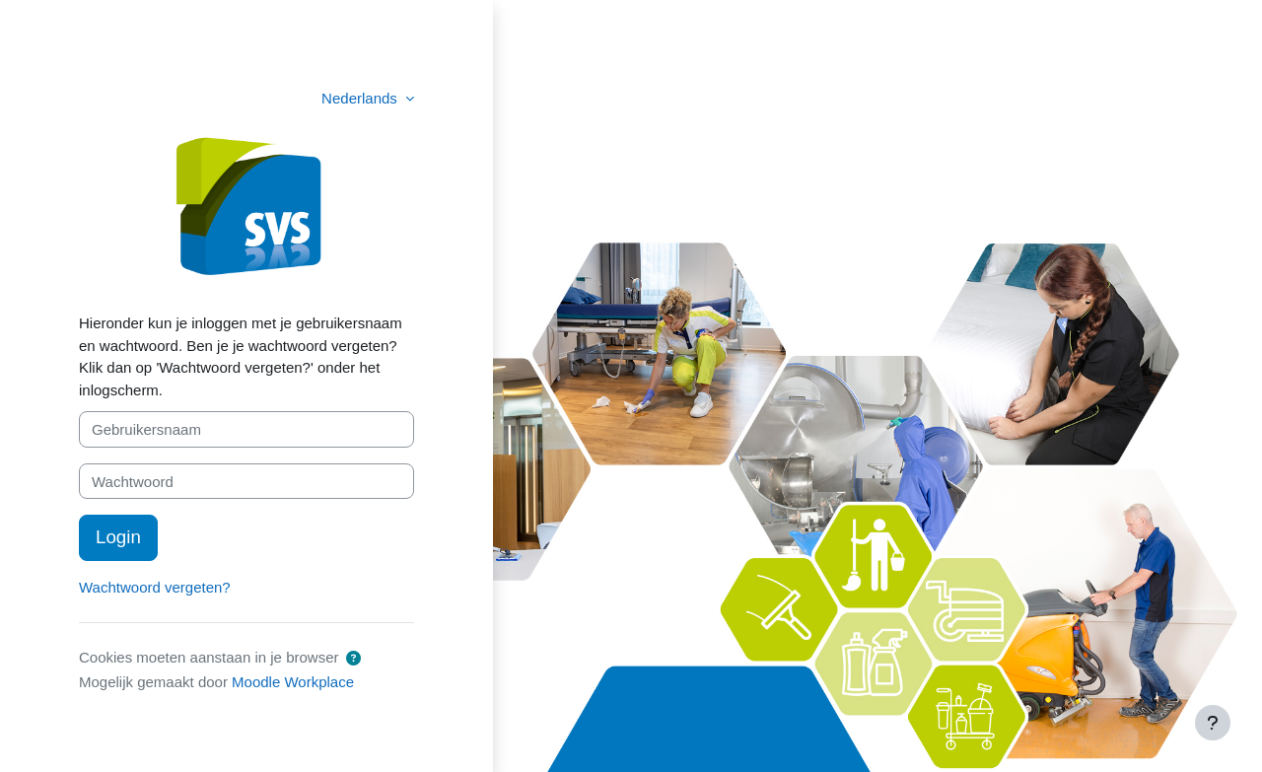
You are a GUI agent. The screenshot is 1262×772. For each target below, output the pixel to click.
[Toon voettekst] (1212, 722)
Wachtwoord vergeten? (155, 587)
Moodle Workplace (293, 681)
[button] (353, 659)
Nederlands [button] (361, 98)
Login (118, 536)
